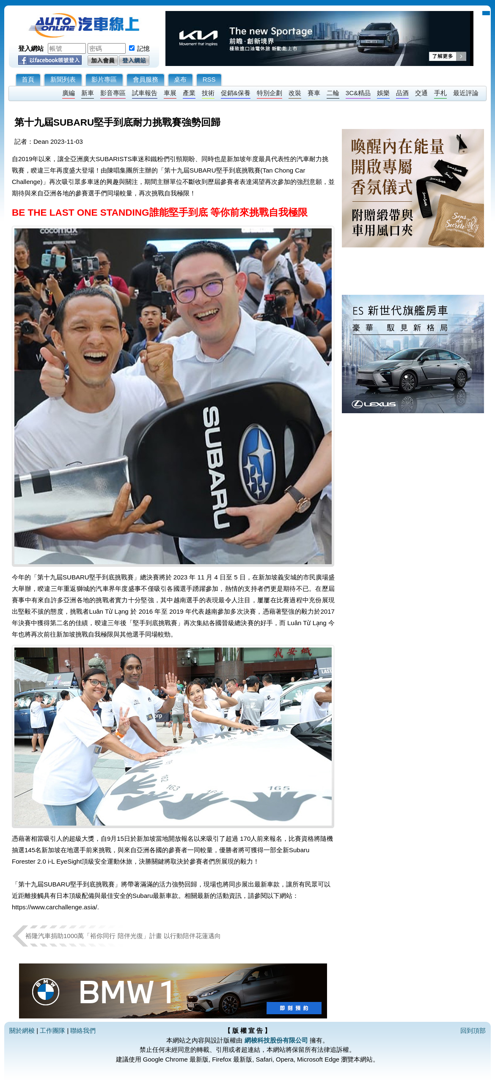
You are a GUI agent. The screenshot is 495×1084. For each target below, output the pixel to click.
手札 (440, 92)
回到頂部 (473, 1030)
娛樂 (383, 92)
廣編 (68, 92)
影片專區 (104, 79)
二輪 (333, 92)
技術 (208, 92)
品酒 (402, 92)
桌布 (180, 79)
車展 (170, 92)
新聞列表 (63, 79)
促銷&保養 (235, 92)
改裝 (295, 92)
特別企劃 (269, 92)
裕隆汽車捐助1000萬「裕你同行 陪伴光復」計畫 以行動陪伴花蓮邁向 (123, 935)
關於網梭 (22, 1030)
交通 (421, 92)
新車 (87, 92)
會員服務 (145, 79)
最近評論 (465, 92)
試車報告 (144, 92)
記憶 (143, 48)
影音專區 (113, 92)
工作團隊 (52, 1030)
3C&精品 (358, 92)
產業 (189, 92)
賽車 (314, 92)
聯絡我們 (83, 1030)
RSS (209, 79)
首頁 (28, 79)
